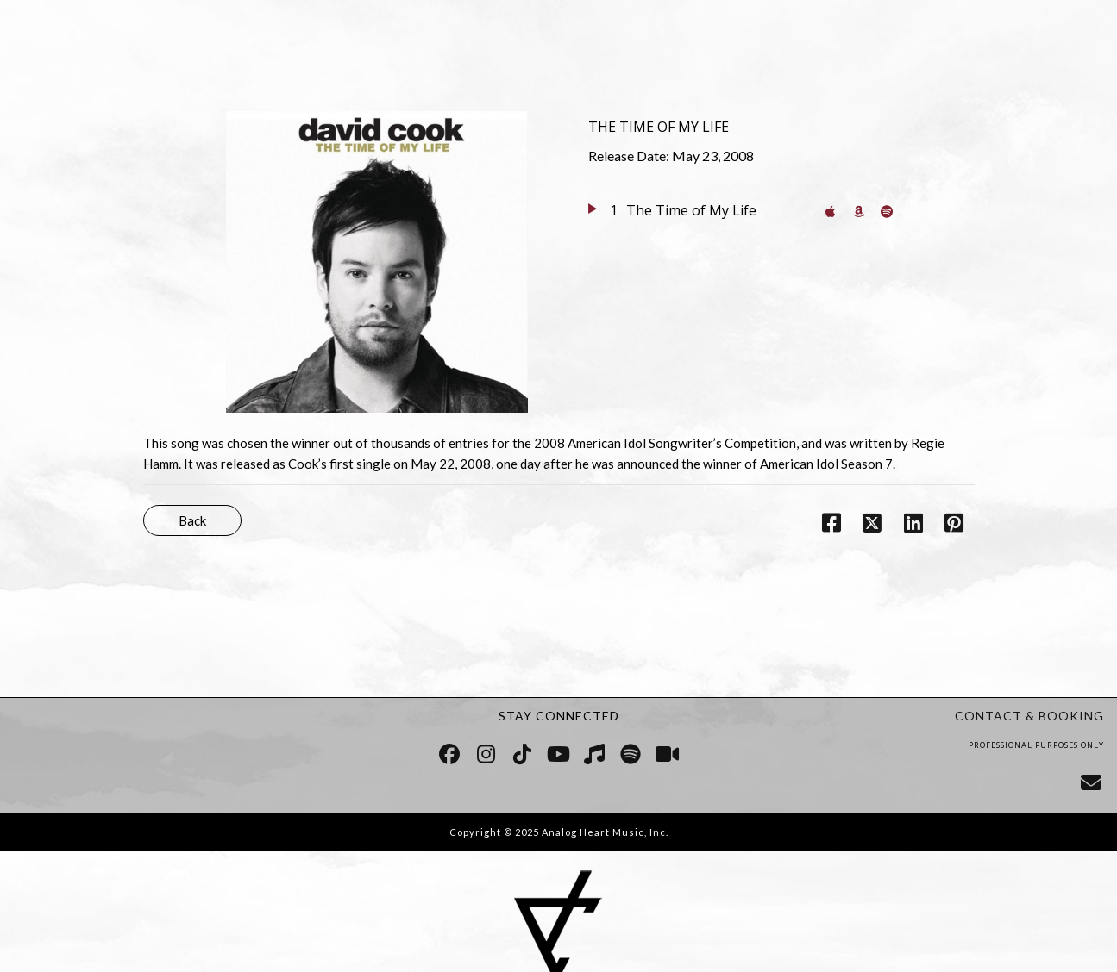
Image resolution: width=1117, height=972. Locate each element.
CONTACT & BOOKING (1029, 715)
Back (192, 520)
